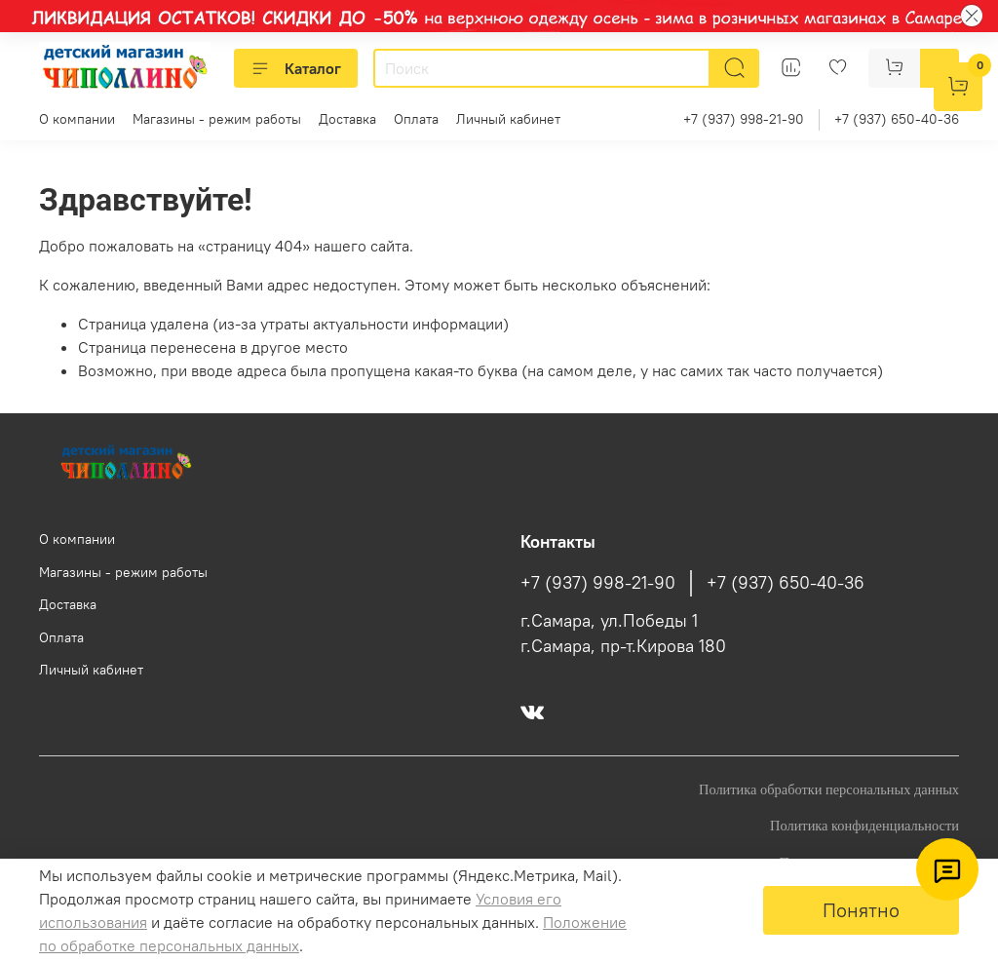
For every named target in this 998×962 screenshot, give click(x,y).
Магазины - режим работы (217, 119)
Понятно (861, 910)
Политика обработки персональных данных (829, 789)
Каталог (295, 68)
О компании (77, 119)
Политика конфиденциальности (864, 825)
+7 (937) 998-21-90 (743, 119)
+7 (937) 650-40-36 (896, 119)
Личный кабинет (508, 119)
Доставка (347, 119)
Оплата (416, 119)
